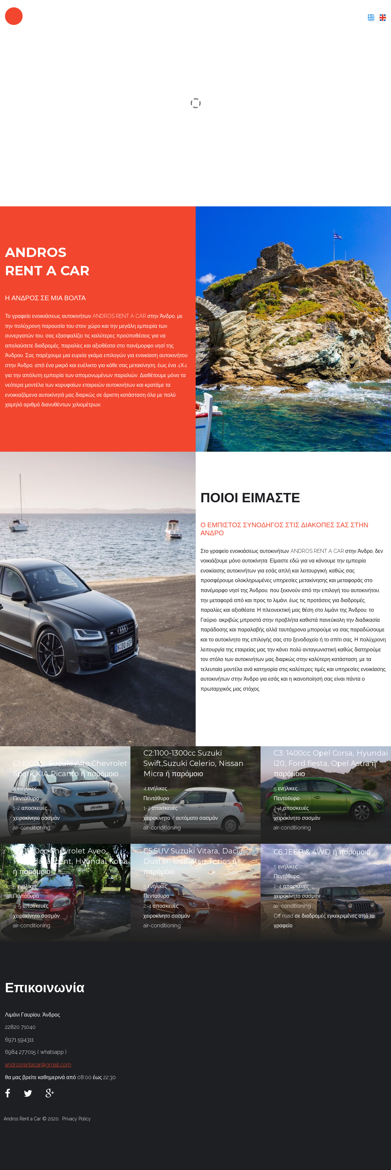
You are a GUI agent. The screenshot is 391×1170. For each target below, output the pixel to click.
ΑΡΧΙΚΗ (187, 17)
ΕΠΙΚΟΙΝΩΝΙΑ (345, 17)
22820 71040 (20, 1027)
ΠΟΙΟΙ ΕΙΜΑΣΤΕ (223, 17)
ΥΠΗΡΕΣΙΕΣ (262, 17)
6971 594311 (19, 1040)
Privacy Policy (76, 1118)
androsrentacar (69, 16)
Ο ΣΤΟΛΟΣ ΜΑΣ (302, 17)
